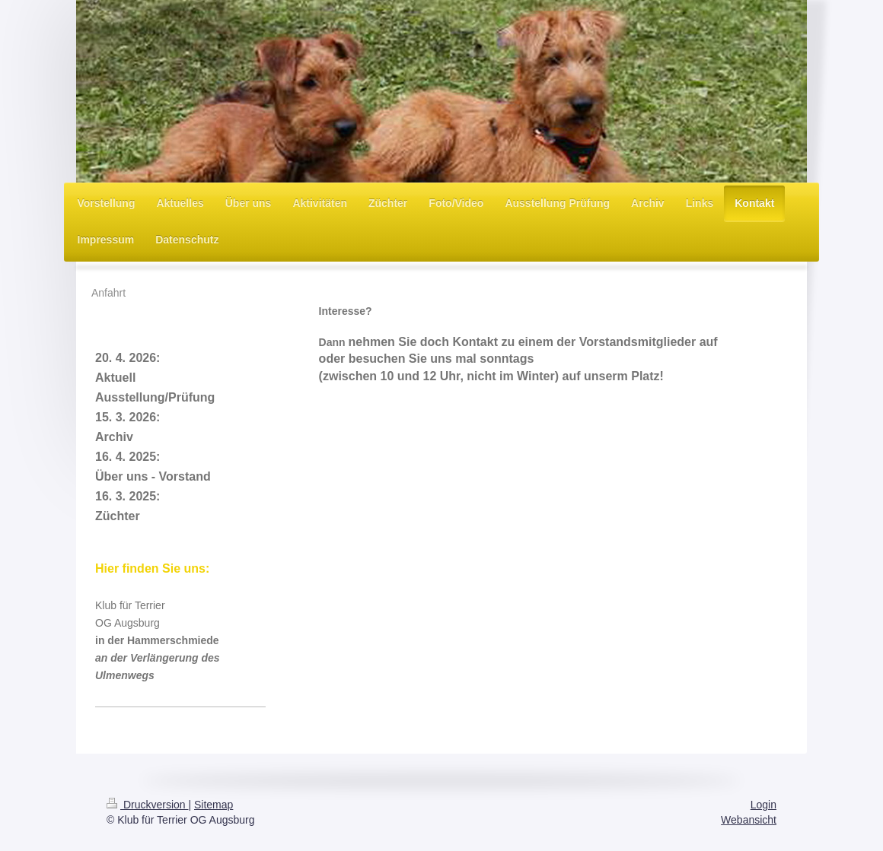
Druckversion (147, 805)
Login (763, 805)
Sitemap (213, 805)
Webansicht (748, 820)
